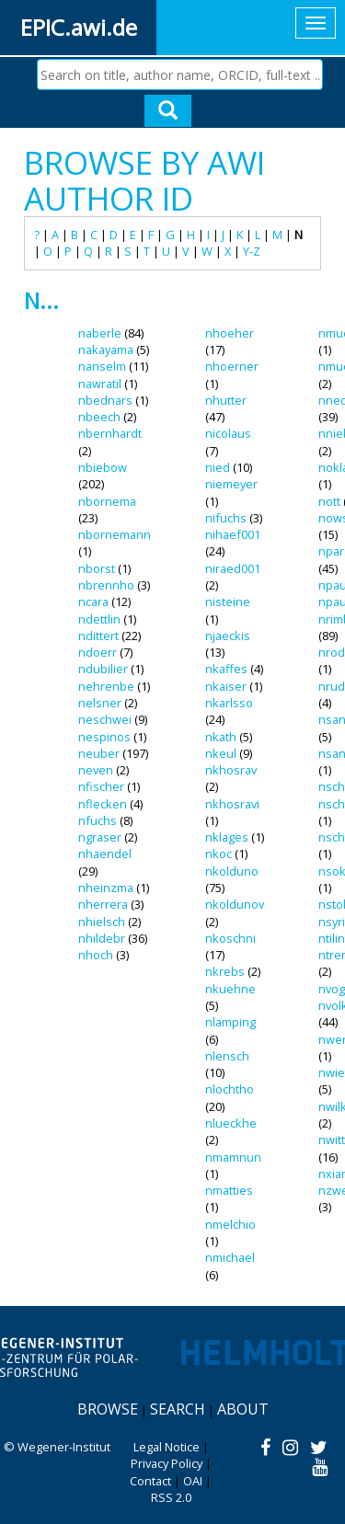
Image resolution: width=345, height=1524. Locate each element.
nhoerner (232, 366)
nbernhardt (110, 433)
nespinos (104, 736)
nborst (96, 568)
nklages (226, 837)
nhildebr (101, 938)
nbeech (99, 416)
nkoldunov (234, 904)
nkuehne (230, 988)
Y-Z (251, 251)
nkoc (218, 853)
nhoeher (229, 333)
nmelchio (230, 1224)
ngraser (99, 837)
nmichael (230, 1257)
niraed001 (232, 568)
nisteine (227, 601)
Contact (150, 1480)
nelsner (99, 702)
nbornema (107, 501)
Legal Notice (166, 1446)
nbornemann (114, 534)
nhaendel (105, 853)
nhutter (226, 400)
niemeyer (231, 484)
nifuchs (226, 518)
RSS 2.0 (171, 1497)
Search (177, 1409)
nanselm (102, 366)
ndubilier (103, 668)
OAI (192, 1480)
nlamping (230, 1022)
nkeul (220, 753)
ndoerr (97, 652)
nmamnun (233, 1157)
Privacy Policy (166, 1463)
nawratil (99, 383)
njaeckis (227, 635)
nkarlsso (229, 702)
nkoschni (230, 938)
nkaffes (226, 668)
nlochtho (229, 1089)
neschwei (105, 719)
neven (95, 770)
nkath (220, 736)
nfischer (101, 786)
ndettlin (99, 619)
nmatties (229, 1190)
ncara (93, 601)
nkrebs (225, 971)
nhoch (95, 954)
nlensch (227, 1056)
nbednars (105, 400)
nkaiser (226, 686)
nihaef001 (232, 534)
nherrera (103, 904)
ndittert (98, 635)
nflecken (102, 804)
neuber (99, 753)
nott (329, 501)
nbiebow (102, 467)
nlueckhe (231, 1123)
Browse (107, 1409)
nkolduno (232, 871)
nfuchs (97, 820)
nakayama (105, 349)
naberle (99, 333)
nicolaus (228, 433)
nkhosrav (231, 770)
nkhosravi (232, 804)
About (243, 1409)
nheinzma (105, 887)
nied (217, 467)
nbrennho (106, 585)
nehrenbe (106, 686)
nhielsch (101, 921)
